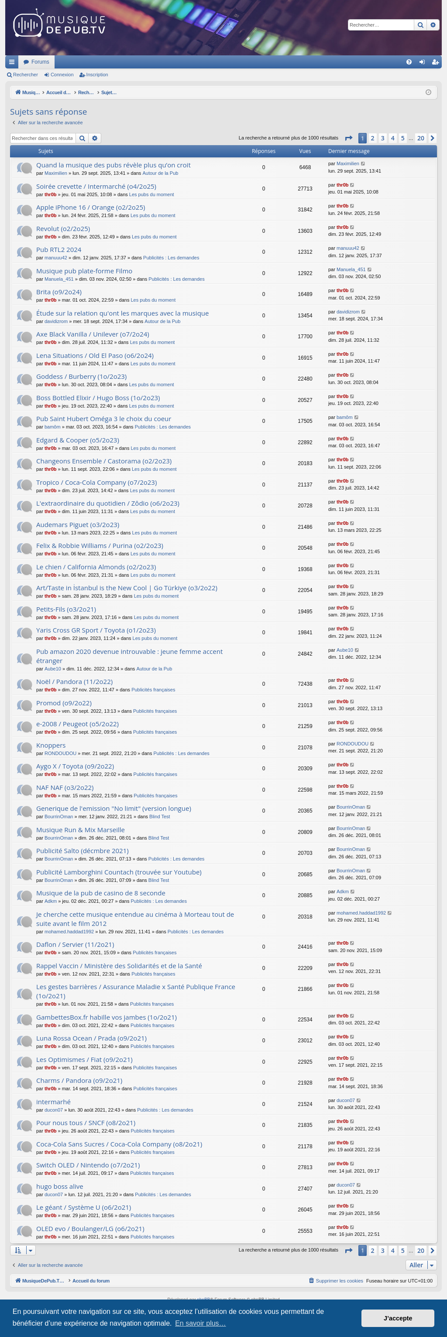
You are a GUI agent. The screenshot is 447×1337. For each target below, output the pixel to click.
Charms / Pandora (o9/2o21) (79, 1080)
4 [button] (393, 138)
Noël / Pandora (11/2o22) (74, 681)
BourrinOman (59, 816)
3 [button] (383, 138)
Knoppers (50, 745)
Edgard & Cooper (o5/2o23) (77, 439)
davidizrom (56, 321)
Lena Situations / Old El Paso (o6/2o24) (95, 355)
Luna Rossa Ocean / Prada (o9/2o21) (91, 1038)
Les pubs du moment (151, 194)
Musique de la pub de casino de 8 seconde (100, 892)
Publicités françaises (153, 689)
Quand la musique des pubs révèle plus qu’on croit (113, 164)
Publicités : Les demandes (171, 257)
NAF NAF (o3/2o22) (65, 787)
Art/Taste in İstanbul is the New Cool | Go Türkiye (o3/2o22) (126, 587)
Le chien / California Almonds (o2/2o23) (96, 566)
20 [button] (420, 138)
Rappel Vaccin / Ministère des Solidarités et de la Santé (119, 965)
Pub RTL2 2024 (58, 249)
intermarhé (53, 1101)
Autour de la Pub (160, 173)
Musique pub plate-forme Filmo (84, 270)
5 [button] (403, 138)
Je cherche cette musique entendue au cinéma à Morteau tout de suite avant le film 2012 (135, 919)
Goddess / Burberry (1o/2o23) (81, 376)
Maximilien (56, 173)
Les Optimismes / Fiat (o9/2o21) (84, 1059)
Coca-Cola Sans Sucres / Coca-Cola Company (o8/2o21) (119, 1144)
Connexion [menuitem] (424, 63)
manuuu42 (56, 257)
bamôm (53, 426)
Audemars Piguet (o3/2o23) (77, 524)
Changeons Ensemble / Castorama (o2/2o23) (104, 460)
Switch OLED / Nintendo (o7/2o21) (88, 1164)
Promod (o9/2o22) (64, 702)
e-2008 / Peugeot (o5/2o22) (77, 723)
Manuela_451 (59, 279)
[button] (348, 138)
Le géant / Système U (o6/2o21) (83, 1207)
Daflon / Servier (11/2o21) (75, 944)
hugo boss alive (59, 1186)
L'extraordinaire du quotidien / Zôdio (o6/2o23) (107, 503)
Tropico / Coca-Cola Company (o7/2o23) (96, 482)
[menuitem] (409, 61)
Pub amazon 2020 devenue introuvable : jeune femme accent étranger (129, 656)
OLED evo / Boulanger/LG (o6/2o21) (90, 1228)
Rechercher (25, 74)
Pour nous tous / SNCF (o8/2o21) (85, 1122)
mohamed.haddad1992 (69, 931)
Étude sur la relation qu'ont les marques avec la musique (122, 313)
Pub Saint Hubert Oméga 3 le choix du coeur (103, 418)
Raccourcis (13, 63)
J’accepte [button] (398, 1318)
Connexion (62, 74)
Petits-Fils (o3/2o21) (66, 609)
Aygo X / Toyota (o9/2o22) (75, 766)
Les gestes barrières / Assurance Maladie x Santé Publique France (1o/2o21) (135, 991)
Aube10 (53, 668)
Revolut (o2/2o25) (63, 228)
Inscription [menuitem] (437, 63)
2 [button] (373, 138)
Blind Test (159, 816)
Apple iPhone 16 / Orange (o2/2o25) (90, 207)
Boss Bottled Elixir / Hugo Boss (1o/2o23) (98, 397)
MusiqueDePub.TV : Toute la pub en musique (76, 62)
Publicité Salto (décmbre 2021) (82, 850)
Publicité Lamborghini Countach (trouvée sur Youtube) (119, 872)
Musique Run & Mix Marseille (80, 829)
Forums (156, 62)
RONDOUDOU (60, 753)
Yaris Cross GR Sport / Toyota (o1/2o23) (96, 630)
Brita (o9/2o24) (59, 291)
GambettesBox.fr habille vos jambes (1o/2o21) (106, 1017)
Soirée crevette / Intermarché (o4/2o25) (96, 186)
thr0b (51, 194)
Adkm (51, 901)
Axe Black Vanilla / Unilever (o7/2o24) (92, 334)
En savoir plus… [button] (200, 1323)
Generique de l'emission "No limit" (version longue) (113, 808)
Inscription (97, 74)
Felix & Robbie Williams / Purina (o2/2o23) (99, 545)
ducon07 (54, 1109)
